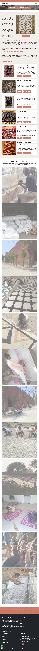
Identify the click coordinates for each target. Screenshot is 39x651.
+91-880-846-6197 (25, 641)
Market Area (22, 626)
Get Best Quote (26, 76)
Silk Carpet (19, 96)
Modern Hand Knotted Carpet (24, 142)
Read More (20, 76)
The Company (22, 621)
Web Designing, (18, 649)
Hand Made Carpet (21, 126)
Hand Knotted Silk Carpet (23, 65)
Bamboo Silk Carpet (21, 111)
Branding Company (31, 649)
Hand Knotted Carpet (5, 640)
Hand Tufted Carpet (5, 637)
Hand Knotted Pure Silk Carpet (24, 80)
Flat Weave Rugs (4, 636)
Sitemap (21, 627)
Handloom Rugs (4, 639)
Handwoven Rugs (5, 642)
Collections (8, 11)
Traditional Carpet (16, 11)
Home (3, 11)
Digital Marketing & (24, 649)
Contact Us (22, 624)
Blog (21, 623)
